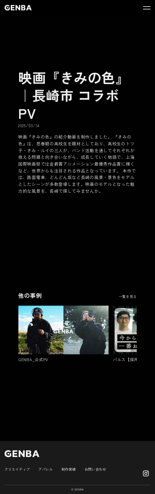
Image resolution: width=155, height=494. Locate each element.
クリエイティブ (17, 469)
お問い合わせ (95, 469)
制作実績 (69, 469)
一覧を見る (128, 296)
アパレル (45, 469)
